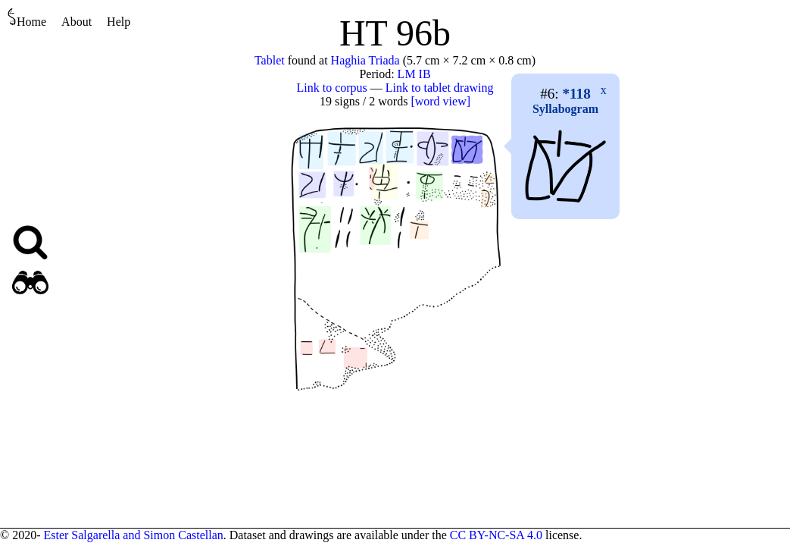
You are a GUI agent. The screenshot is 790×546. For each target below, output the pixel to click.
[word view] (440, 101)
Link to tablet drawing (440, 87)
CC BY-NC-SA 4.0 (496, 535)
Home (27, 18)
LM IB (414, 73)
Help (118, 21)
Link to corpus (332, 87)
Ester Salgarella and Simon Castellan (133, 535)
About (76, 21)
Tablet (269, 60)
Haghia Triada (365, 60)
